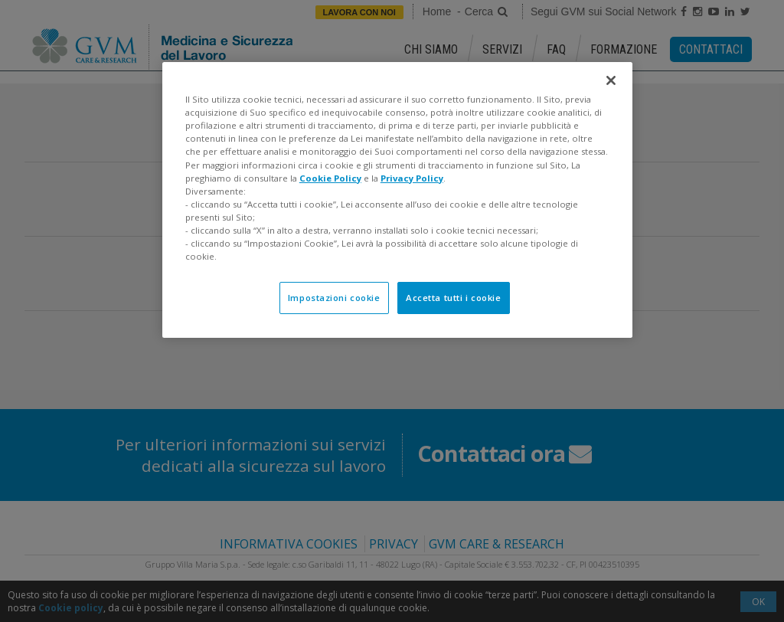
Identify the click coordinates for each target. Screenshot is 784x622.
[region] (397, 200)
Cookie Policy (330, 178)
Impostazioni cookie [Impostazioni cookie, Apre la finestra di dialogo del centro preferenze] (334, 297)
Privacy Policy (412, 178)
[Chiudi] (611, 80)
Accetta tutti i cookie (453, 297)
